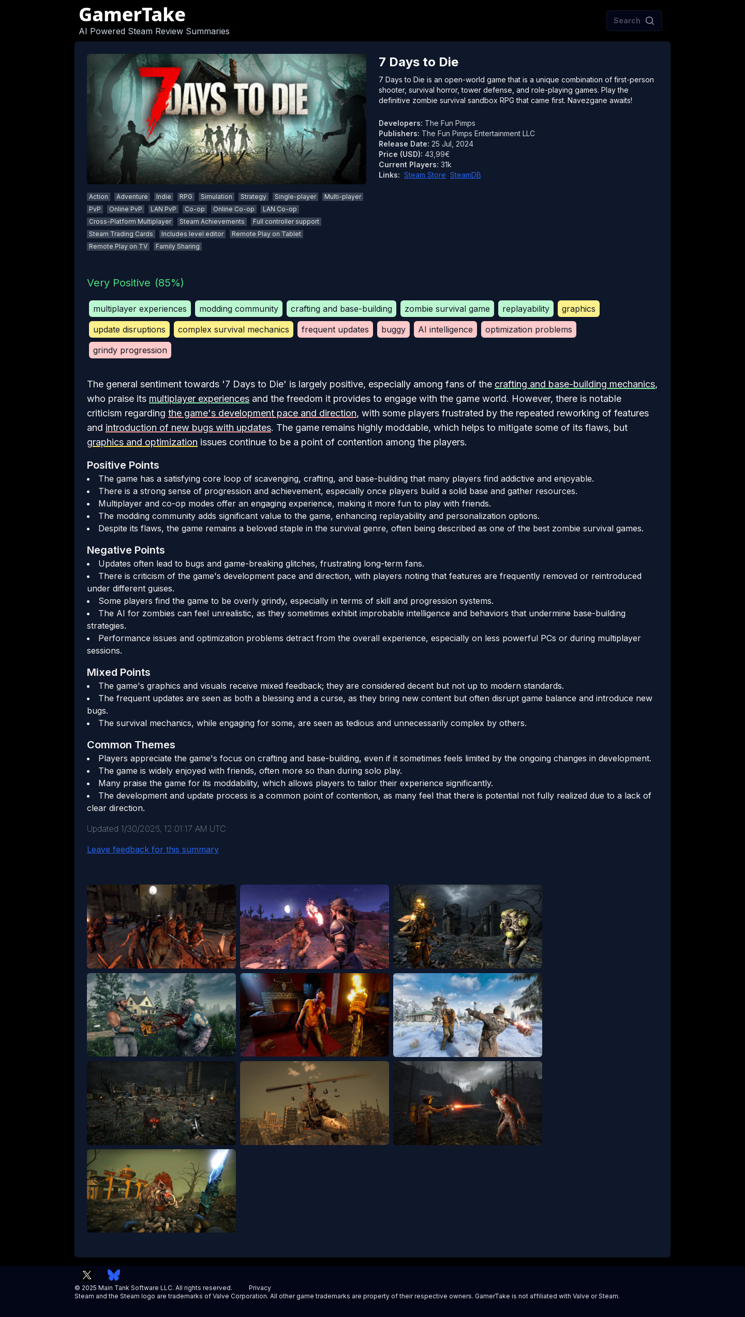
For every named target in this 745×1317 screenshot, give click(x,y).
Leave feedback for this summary (153, 849)
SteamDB (465, 174)
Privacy (260, 1288)
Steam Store (425, 174)
